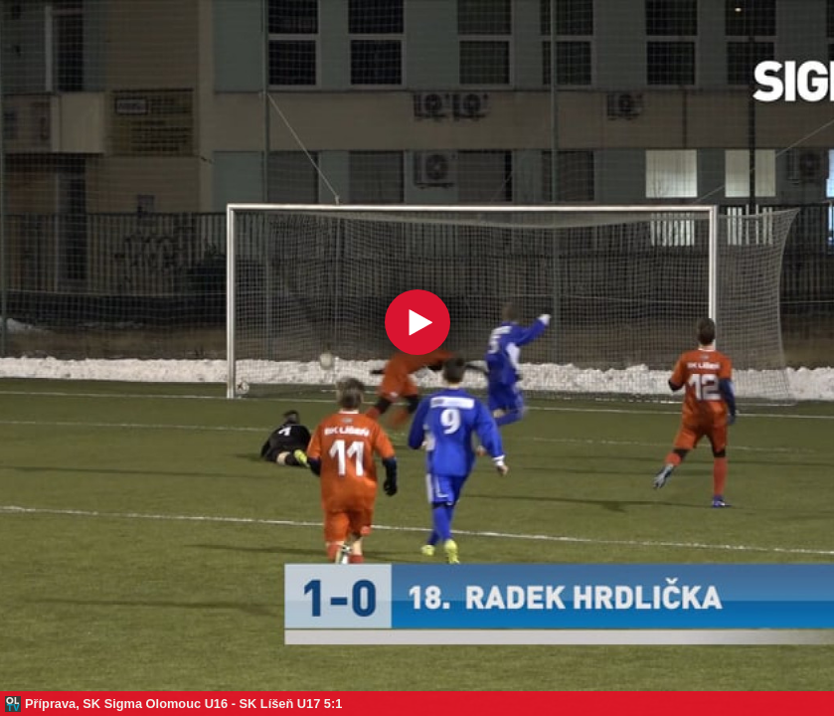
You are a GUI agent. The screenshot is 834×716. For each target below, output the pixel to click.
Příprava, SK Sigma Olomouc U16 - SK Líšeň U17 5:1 (183, 703)
